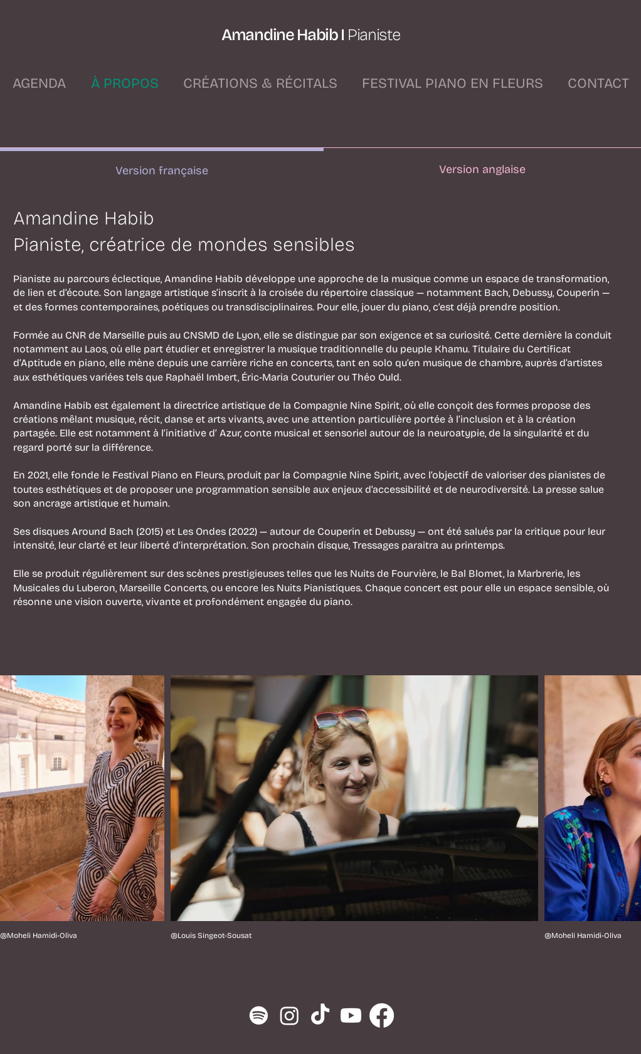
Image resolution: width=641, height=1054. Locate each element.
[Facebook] (381, 1015)
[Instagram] (289, 1015)
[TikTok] (320, 1015)
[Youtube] (351, 1015)
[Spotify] (258, 1015)
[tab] (162, 169)
